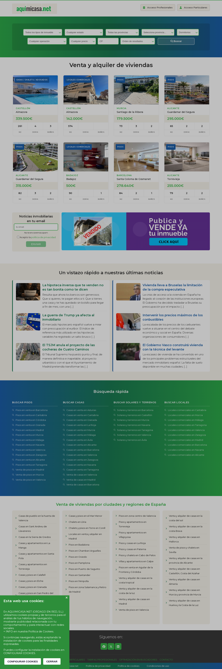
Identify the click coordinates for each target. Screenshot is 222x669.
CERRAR (51, 661)
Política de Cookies (40, 631)
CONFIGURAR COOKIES (22, 661)
